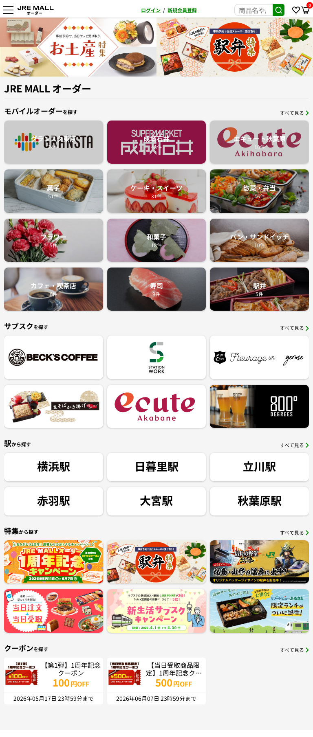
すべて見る (294, 112)
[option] (78, 47)
